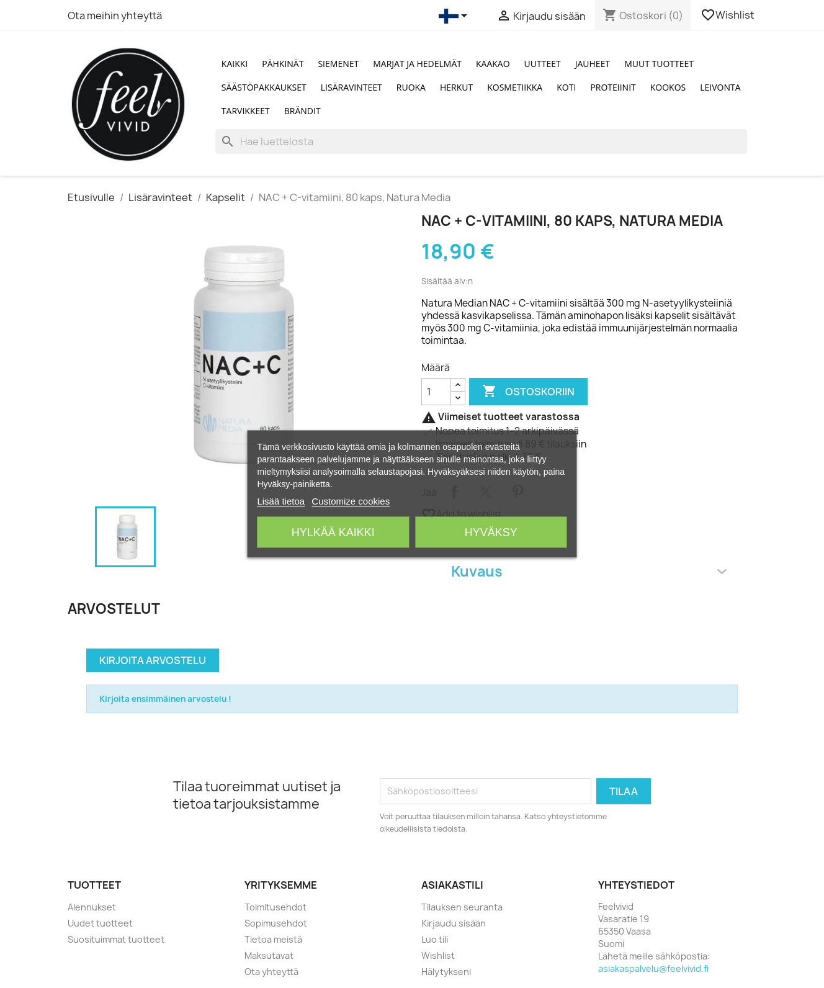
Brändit (302, 111)
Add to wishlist (461, 514)
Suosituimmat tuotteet (116, 939)
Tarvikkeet (246, 111)
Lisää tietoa (281, 501)
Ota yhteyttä (271, 971)
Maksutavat (268, 955)
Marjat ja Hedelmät (417, 64)
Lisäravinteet (351, 87)
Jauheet (592, 64)
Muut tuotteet (659, 64)
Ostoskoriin (528, 392)
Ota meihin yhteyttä (115, 15)
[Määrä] (436, 391)
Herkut (456, 87)
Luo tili (434, 939)
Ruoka (411, 87)
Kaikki (235, 64)
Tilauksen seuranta (462, 907)
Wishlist (728, 14)
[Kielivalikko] (455, 16)
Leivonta (720, 87)
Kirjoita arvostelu (152, 660)
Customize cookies (350, 501)
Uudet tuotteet (100, 923)
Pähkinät (282, 64)
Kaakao (493, 64)
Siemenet (338, 64)
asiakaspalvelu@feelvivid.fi (653, 968)
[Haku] (481, 141)
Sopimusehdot (275, 923)
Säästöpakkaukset (264, 87)
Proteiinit (612, 87)
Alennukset (92, 907)
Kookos (668, 87)
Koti (566, 87)
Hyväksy (491, 532)
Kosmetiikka (514, 87)
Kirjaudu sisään (453, 923)
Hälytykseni (446, 971)
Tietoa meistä (273, 939)
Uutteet (542, 64)
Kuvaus (589, 571)
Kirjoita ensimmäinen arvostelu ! (165, 698)
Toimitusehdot (275, 907)
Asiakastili (452, 885)
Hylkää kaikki (333, 532)
